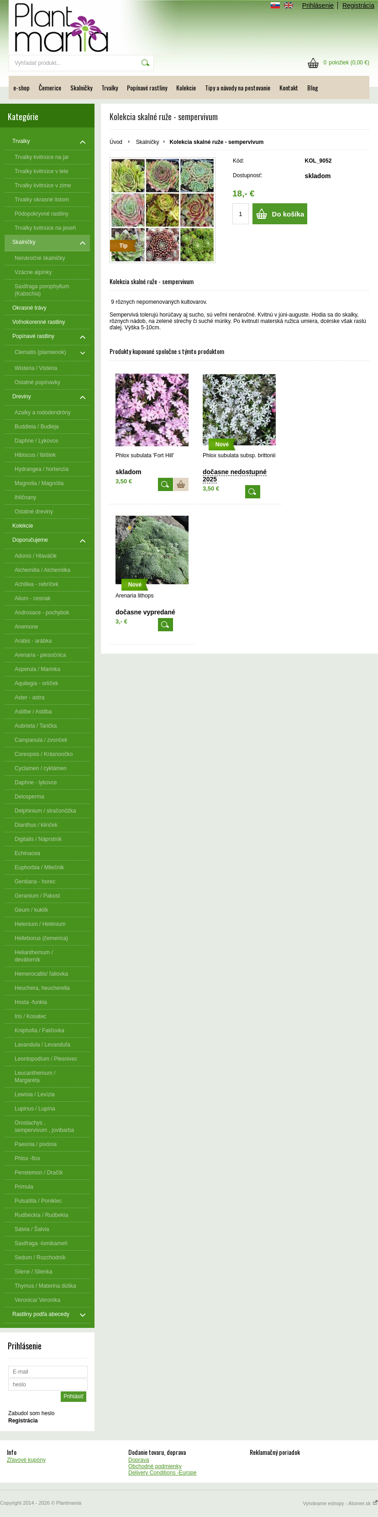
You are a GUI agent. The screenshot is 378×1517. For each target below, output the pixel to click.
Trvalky (109, 87)
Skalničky (81, 87)
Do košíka (288, 214)
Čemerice (50, 87)
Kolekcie (186, 87)
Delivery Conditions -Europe (162, 1472)
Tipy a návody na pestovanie (237, 87)
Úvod (116, 142)
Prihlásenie (318, 5)
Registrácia (358, 5)
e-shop (21, 87)
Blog (312, 87)
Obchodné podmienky (155, 1466)
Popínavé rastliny (147, 87)
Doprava (138, 1460)
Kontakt (288, 87)
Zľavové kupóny (26, 1460)
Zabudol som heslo (31, 1413)
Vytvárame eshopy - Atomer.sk (340, 1503)
